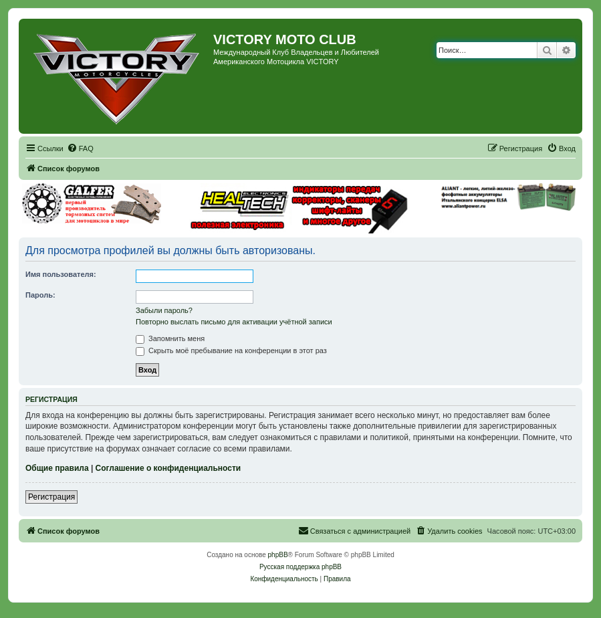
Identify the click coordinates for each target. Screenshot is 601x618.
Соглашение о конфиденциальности (168, 468)
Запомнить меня (170, 338)
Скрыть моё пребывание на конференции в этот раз (231, 350)
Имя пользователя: (60, 274)
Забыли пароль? (164, 310)
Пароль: (40, 295)
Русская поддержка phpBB (300, 567)
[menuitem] (80, 148)
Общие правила (57, 468)
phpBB (278, 554)
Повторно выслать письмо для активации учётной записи (234, 322)
